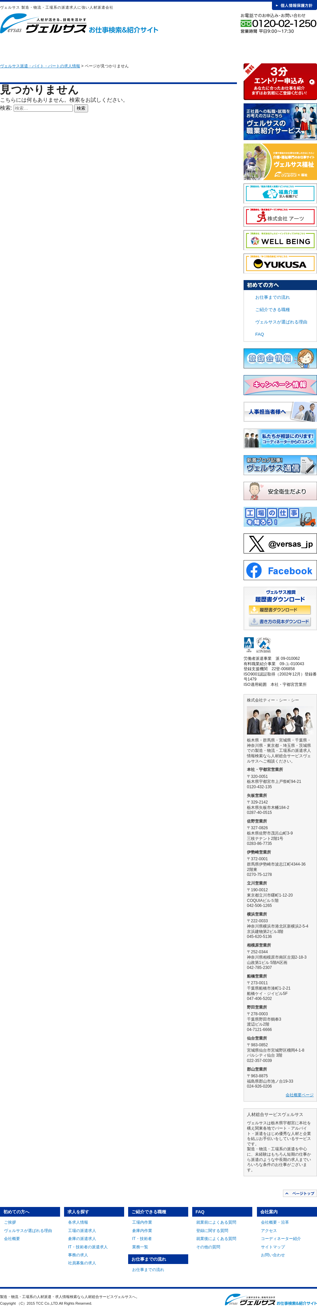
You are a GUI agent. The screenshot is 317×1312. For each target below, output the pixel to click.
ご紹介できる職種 (144, 47)
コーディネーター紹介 (281, 1238)
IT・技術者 (142, 1238)
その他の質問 (208, 1247)
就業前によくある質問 (216, 1222)
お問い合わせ (273, 1255)
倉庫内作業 (142, 1230)
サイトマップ (273, 1247)
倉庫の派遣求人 (82, 1238)
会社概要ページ (300, 1095)
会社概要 (12, 1238)
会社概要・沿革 (275, 1222)
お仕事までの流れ (194, 47)
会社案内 (292, 47)
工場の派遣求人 (82, 1230)
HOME (10, 47)
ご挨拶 (10, 1222)
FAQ (243, 47)
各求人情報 (78, 1222)
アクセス (269, 1230)
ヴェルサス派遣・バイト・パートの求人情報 (40, 66)
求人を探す (95, 47)
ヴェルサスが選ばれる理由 (281, 321)
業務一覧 (140, 1247)
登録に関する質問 (212, 1230)
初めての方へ (45, 47)
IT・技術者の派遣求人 (88, 1247)
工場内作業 (142, 1222)
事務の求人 (78, 1255)
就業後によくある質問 (216, 1238)
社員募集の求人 (82, 1263)
